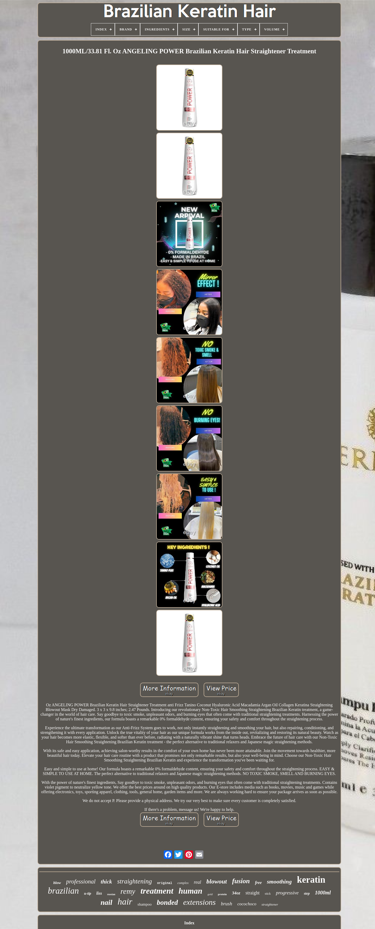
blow (57, 883)
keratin (311, 880)
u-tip (87, 893)
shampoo (145, 904)
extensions (199, 902)
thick (106, 882)
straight (253, 892)
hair (124, 901)
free (258, 882)
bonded (167, 902)
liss (99, 893)
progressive (287, 892)
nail (106, 902)
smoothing (279, 881)
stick (268, 893)
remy (128, 891)
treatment (156, 890)
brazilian (63, 890)
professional (81, 881)
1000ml (323, 892)
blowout (217, 881)
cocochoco (247, 903)
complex (183, 883)
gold (210, 894)
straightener (269, 904)
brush (226, 903)
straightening (134, 881)
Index (189, 923)
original (164, 883)
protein (222, 894)
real (197, 882)
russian (111, 894)
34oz (236, 892)
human (190, 890)
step (307, 893)
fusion (241, 881)
